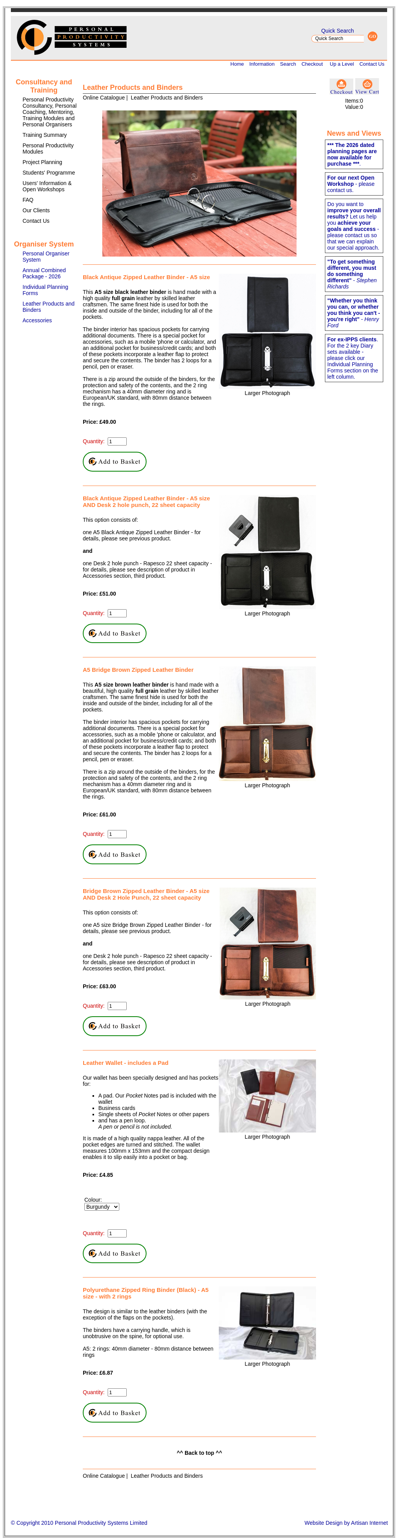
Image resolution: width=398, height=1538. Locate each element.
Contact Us (372, 64)
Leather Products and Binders (49, 307)
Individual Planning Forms (45, 290)
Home (237, 64)
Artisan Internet (369, 1523)
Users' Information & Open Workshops (47, 186)
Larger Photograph (267, 393)
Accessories (37, 320)
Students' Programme (49, 173)
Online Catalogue (104, 97)
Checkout (312, 64)
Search (288, 64)
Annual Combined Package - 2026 (44, 273)
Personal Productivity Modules (48, 148)
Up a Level (342, 64)
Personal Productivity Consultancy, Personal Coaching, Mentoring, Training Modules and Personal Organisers (50, 112)
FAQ (28, 200)
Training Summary (45, 135)
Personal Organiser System (46, 256)
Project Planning (42, 162)
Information (261, 64)
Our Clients (36, 210)
